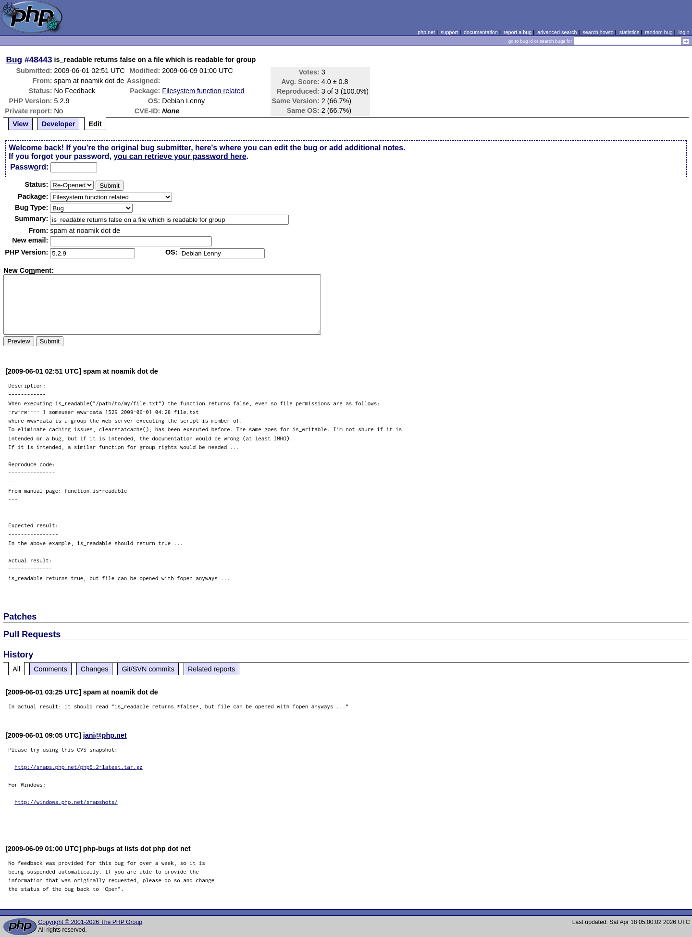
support (449, 32)
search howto (597, 32)
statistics (629, 32)
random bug (659, 32)
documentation (481, 32)
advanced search (557, 32)
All (16, 669)
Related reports (211, 669)
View (20, 124)
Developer (58, 124)
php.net (426, 32)
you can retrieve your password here (179, 156)
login (684, 32)
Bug (14, 59)
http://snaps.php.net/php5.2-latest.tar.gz (78, 767)
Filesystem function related (203, 91)
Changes (95, 669)
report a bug (517, 32)
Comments (50, 669)
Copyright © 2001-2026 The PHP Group (90, 922)
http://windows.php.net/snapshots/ (66, 802)
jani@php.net (105, 735)
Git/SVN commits (148, 669)
